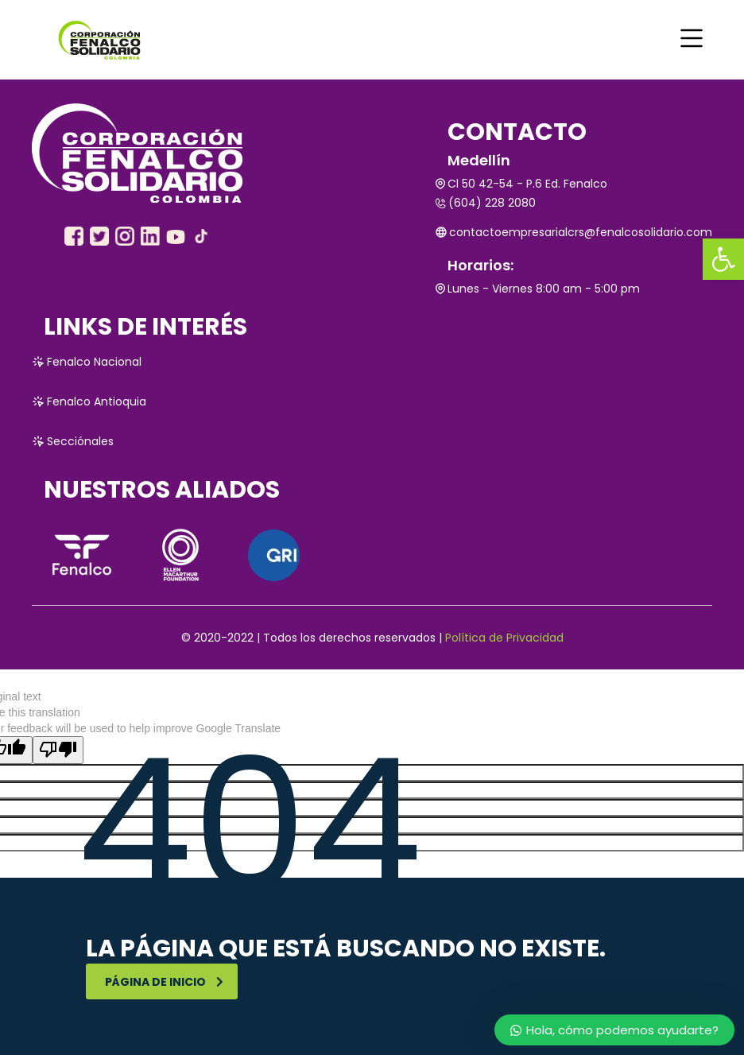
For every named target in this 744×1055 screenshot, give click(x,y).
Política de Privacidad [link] (504, 638)
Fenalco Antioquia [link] (89, 401)
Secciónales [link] (73, 441)
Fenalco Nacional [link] (86, 362)
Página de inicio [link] (164, 982)
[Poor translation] (58, 750)
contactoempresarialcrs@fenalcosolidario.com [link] (574, 232)
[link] (723, 259)
